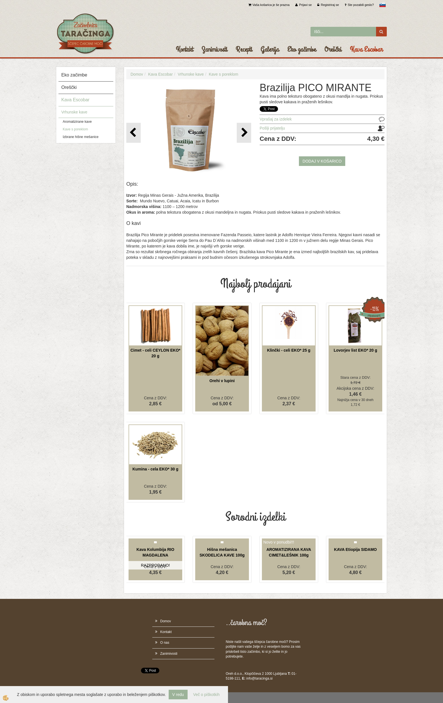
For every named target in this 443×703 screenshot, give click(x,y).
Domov (137, 74)
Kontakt (184, 49)
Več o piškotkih (206, 694)
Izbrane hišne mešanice (81, 137)
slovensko (382, 5)
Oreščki (332, 49)
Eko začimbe (301, 49)
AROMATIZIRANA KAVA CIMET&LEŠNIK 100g (288, 552)
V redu (178, 694)
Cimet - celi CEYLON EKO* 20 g (156, 353)
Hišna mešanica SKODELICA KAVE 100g (221, 552)
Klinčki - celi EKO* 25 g (288, 350)
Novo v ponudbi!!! (278, 542)
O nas (164, 643)
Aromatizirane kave (77, 122)
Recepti (244, 49)
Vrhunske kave (74, 112)
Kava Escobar (366, 49)
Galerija (269, 49)
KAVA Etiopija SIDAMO (355, 549)
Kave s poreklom (75, 129)
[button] (244, 133)
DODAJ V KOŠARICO (322, 161)
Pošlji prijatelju (272, 128)
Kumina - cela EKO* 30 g (156, 469)
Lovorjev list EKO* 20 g (355, 350)
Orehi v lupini (221, 380)
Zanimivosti (214, 49)
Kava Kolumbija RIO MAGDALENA (155, 552)
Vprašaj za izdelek (276, 119)
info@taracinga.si (259, 678)
